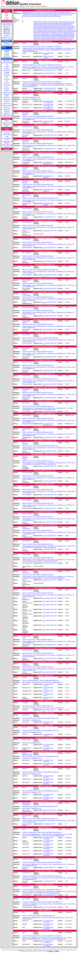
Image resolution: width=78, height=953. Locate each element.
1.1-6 (55, 217)
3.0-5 (55, 88)
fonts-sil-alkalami (52, 26)
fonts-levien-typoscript (39, 24)
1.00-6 (55, 135)
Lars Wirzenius (29, 949)
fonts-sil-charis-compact (48, 28)
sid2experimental (6, 62)
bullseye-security (6, 105)
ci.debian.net (6, 146)
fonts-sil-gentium (58, 30)
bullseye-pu (7, 107)
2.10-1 (55, 895)
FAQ (7, 17)
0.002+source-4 (47, 163)
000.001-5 (45, 191)
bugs (10, 122)
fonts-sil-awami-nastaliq (69, 27)
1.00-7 (55, 148)
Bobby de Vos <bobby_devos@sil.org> (45, 464)
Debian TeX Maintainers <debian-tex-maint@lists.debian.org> (38, 915)
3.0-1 (55, 881)
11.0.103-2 (46, 746)
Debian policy (6, 26)
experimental (6, 60)
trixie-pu (7, 87)
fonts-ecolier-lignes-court (43, 23)
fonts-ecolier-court (27, 126)
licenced (11, 949)
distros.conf (6, 32)
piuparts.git (71, 949)
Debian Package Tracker (6, 139)
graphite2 (66, 35)
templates (8, 24)
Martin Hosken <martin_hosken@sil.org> (53, 707)
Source (7, 120)
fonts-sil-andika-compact (26, 280)
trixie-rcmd (7, 83)
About (6, 13)
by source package (6, 54)
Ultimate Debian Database (6, 142)
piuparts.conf (6, 31)
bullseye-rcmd (6, 103)
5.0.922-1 (45, 54)
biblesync (40, 22)
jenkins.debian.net (7, 144)
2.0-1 (55, 867)
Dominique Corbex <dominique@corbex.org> (52, 85)
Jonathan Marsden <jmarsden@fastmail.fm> (34, 48)
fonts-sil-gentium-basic (69, 30)
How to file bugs (6, 23)
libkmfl (35, 38)
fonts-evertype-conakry (56, 23)
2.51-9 (55, 411)
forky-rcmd (7, 79)
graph (8, 57)
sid (6, 64)
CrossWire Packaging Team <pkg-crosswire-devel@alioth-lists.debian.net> (42, 46)
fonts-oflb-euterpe (62, 24)
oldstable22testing (7, 117)
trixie (6, 81)
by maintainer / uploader (7, 51)
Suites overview (6, 45)
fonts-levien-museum (68, 23)
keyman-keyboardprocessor (61, 36)
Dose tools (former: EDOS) (6, 133)
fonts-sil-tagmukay (46, 35)
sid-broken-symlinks (7, 73)
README (6, 35)
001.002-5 (45, 177)
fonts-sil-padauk (42, 34)
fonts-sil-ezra (50, 30)
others (64, 949)
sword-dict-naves (45, 39)
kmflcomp (71, 36)
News (6, 15)
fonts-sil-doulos (69, 28)
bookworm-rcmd (6, 92)
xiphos (71, 39)
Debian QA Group (6, 131)
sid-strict (6, 66)
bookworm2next (6, 99)
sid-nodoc (6, 68)
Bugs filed (6, 43)
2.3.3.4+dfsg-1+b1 (48, 102)
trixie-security (6, 85)
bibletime (45, 22)
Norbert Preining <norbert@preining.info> (53, 917)
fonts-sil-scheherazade (53, 34)
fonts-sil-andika (61, 26)
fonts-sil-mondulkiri (51, 32)
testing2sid (7, 75)
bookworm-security (7, 95)
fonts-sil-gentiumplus (39, 31)
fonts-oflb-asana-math (51, 24)
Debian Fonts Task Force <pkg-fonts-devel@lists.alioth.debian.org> (40, 198)
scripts (4, 33)
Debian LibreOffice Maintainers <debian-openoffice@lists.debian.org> (40, 680)
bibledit (35, 22)
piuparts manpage (7, 39)
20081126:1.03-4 (47, 425)
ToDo (6, 126)
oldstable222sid (6, 115)
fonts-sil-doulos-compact (40, 30)
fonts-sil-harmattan (66, 31)
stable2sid (6, 111)
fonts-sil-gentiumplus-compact (53, 31)
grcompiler (72, 35)
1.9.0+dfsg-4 (46, 839)
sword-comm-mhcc (27, 859)
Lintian (6, 136)
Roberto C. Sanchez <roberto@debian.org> (50, 50)
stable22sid (7, 113)
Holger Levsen (58, 949)
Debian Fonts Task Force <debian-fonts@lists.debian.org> (37, 116)
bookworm (7, 90)
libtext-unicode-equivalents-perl (45, 38)
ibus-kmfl (43, 36)
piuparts (3, 949)
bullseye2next (6, 109)
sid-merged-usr (7, 70)
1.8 (54, 824)
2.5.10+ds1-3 (46, 922)
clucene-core (51, 22)
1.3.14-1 (45, 685)
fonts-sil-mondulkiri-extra (62, 32)
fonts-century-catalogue (61, 22)
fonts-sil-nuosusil (26, 541)
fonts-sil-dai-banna (60, 28)
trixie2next (7, 88)
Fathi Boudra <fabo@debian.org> (31, 97)
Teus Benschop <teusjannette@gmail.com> (52, 68)
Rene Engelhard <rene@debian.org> (32, 682)
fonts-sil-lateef (26, 486)
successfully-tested (48, 53)
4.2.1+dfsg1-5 (46, 942)
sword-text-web (62, 39)
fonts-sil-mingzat (41, 32)
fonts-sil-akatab (43, 26)
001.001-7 (45, 122)
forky (6, 77)
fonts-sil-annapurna (57, 27)
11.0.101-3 (46, 761)
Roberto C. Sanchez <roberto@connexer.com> (54, 66)
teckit (67, 39)
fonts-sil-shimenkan (65, 34)
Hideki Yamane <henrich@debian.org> (45, 409)
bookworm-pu (6, 97)
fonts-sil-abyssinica (27, 222)
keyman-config (50, 36)
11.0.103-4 (46, 723)
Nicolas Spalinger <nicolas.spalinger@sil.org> (34, 118)
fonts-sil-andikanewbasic (44, 27)
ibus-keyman (36, 36)
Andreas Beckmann (48, 949)
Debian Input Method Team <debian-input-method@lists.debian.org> (40, 718)
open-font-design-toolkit (60, 38)
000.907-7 (45, 204)
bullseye (7, 101)
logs (10, 33)
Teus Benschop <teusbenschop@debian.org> (53, 939)
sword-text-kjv (53, 39)
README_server (6, 37)
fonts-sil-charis (37, 28)
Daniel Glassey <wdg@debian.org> (56, 48)
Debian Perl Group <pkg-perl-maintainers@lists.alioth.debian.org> (40, 806)
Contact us (7, 19)
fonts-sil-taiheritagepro (57, 35)
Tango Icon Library (42, 951)
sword (68, 38)
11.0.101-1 (46, 735)
